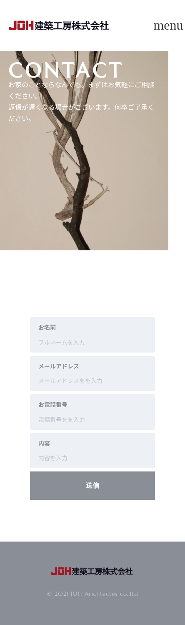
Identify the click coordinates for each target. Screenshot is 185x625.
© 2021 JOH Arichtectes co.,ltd (92, 593)
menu (168, 25)
